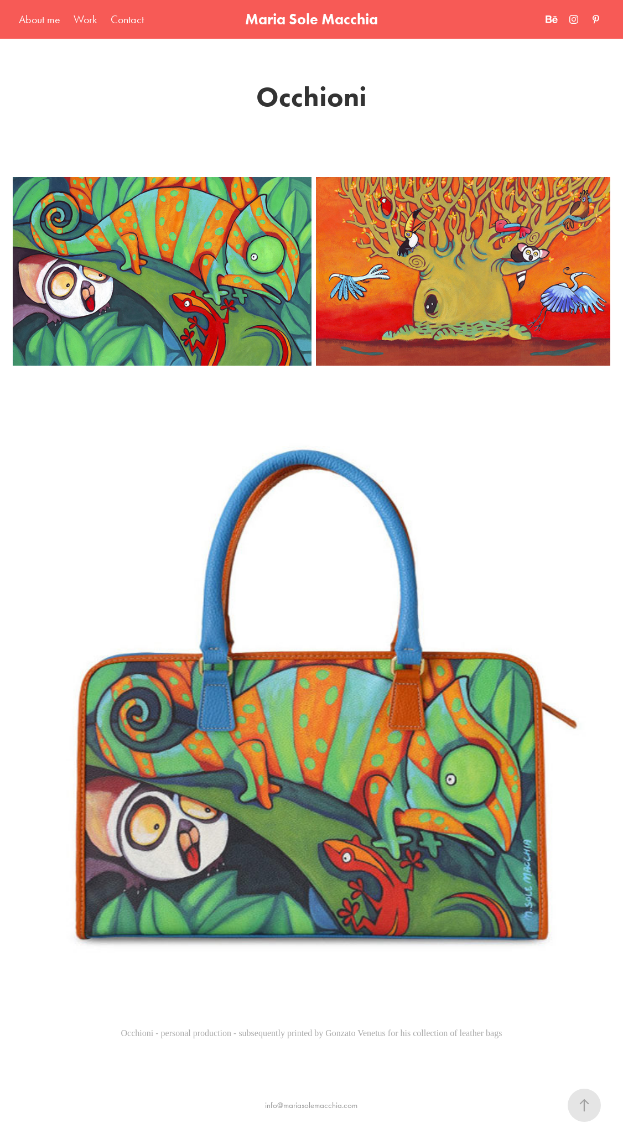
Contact (127, 19)
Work (85, 19)
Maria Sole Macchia (311, 19)
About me (39, 19)
